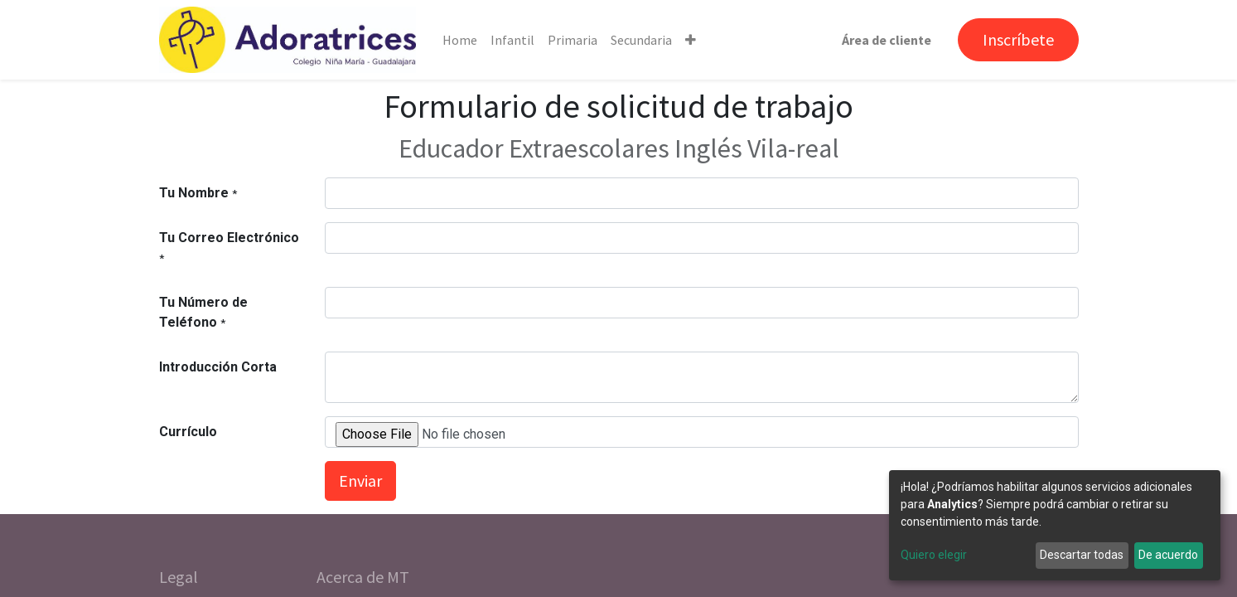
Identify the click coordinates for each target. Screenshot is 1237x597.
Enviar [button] (360, 480)
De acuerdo (1168, 554)
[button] (691, 39)
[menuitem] (460, 39)
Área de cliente (886, 40)
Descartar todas (1081, 554)
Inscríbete (1018, 39)
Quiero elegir (934, 554)
